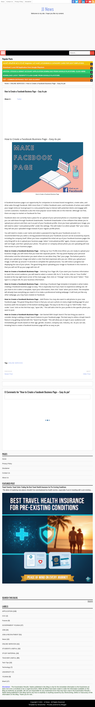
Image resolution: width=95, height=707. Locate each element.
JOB (3, 630)
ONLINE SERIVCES (16, 363)
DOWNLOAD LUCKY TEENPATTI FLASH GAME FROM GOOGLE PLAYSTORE (31, 75)
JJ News (47, 9)
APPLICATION (7, 611)
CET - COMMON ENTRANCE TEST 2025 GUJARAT (21, 79)
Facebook (73, 1)
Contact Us (9, 1)
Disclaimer (28, 1)
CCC (4, 616)
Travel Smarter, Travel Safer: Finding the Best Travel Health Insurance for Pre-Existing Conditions (34, 487)
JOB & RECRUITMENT (10, 634)
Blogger (63, 705)
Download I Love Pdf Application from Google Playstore (23, 67)
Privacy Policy (19, 1)
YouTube (90, 1)
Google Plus (80, 1)
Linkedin (83, 1)
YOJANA (5, 677)
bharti (4, 681)
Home (4, 459)
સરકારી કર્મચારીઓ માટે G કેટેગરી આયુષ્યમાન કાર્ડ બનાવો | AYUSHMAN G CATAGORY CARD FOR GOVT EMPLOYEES (43, 63)
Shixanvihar (41, 705)
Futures (4, 620)
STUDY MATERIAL (9, 653)
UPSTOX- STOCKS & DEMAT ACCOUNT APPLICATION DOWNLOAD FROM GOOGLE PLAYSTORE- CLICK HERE (44, 71)
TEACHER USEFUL (9, 658)
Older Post (86, 374)
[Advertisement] (47, 32)
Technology (6, 667)
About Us (5, 478)
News (4, 639)
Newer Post (9, 374)
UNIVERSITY (7, 672)
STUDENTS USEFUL (9, 648)
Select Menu (3, 53)
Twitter (76, 1)
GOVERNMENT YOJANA (11, 625)
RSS (93, 1)
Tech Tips (5, 663)
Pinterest (86, 1)
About (2, 1)
